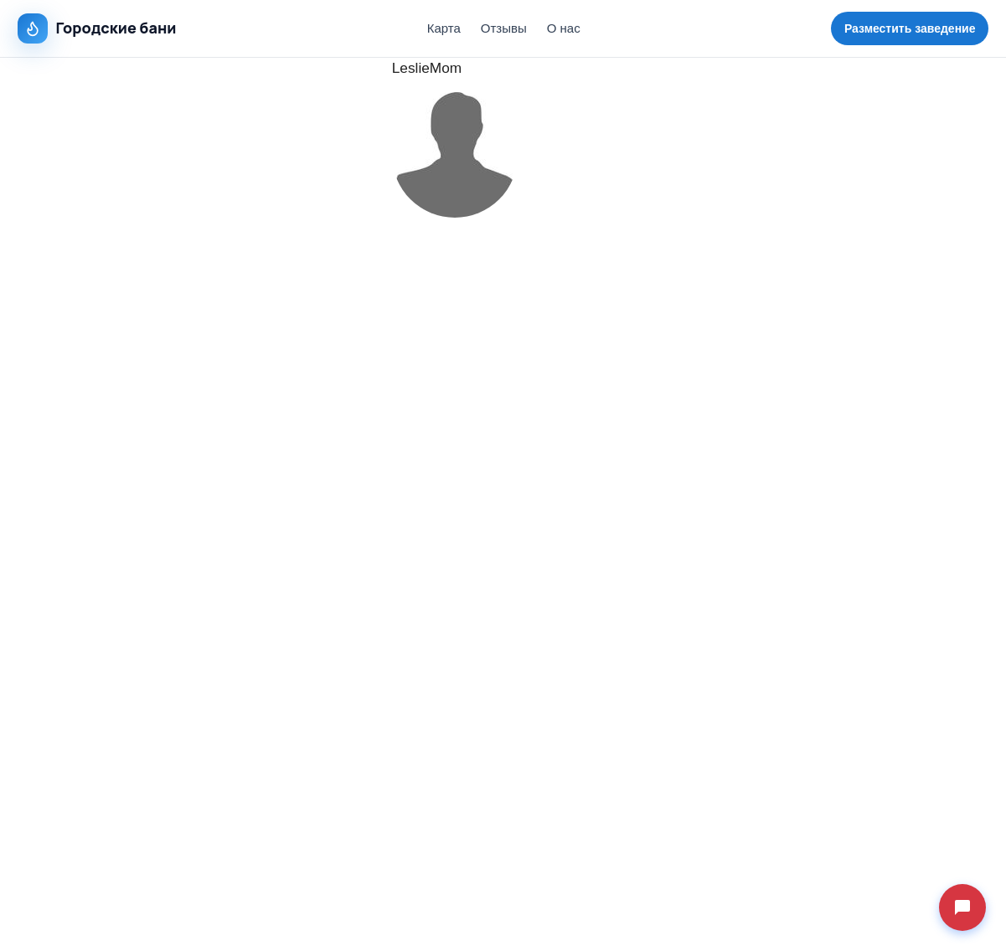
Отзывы (504, 28)
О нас (563, 28)
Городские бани (97, 28)
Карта (444, 28)
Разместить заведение (910, 28)
